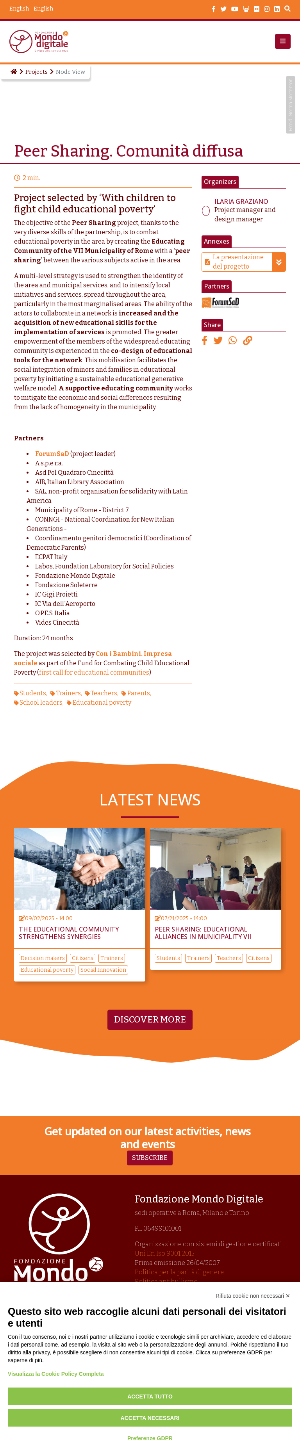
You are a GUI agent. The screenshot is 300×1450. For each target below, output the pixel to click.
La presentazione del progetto (249, 262)
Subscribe (150, 1157)
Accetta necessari (150, 1418)
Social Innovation (103, 970)
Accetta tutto (150, 1396)
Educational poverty (102, 702)
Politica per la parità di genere (179, 1272)
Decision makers (43, 958)
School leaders (41, 702)
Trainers (68, 693)
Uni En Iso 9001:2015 (165, 1253)
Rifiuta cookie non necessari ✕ (253, 1296)
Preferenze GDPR (150, 1438)
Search (287, 10)
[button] (283, 41)
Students (33, 693)
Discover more (150, 1019)
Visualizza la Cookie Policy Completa (56, 1374)
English (43, 8)
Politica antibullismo (166, 1281)
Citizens (82, 958)
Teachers (104, 693)
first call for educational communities (94, 672)
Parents (138, 693)
